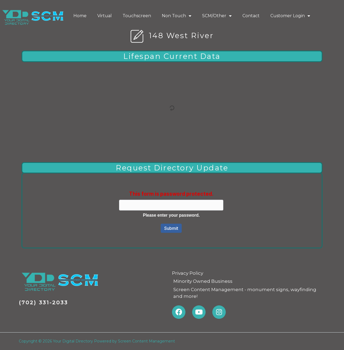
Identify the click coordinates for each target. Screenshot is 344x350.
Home (80, 15)
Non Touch (176, 16)
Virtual (104, 15)
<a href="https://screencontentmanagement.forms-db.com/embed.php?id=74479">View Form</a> (172, 209)
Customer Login (290, 16)
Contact (251, 15)
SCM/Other (217, 16)
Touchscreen (137, 15)
